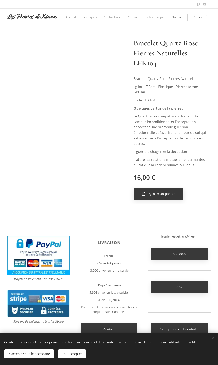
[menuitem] (96, 17)
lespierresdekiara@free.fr (179, 236)
